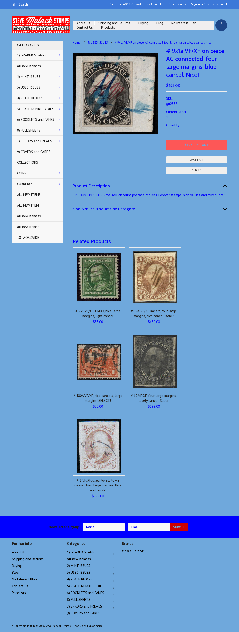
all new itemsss (29, 66)
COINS (21, 173)
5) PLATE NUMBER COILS (35, 109)
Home (77, 43)
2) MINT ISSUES (28, 76)
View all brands (133, 551)
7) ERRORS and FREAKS (34, 141)
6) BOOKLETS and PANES (35, 119)
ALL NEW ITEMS (29, 194)
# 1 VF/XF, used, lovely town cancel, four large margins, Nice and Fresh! (97, 485)
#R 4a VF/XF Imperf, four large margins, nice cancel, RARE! (154, 313)
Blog (159, 23)
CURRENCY (25, 184)
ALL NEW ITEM (28, 205)
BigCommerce (94, 626)
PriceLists (108, 27)
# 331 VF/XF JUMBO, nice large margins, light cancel (97, 313)
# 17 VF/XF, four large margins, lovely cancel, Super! (154, 398)
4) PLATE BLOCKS (30, 98)
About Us (83, 23)
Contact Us (85, 27)
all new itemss (28, 227)
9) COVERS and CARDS (33, 151)
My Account (154, 4)
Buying (143, 23)
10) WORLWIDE (28, 237)
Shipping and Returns (114, 23)
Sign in (195, 4)
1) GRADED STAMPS (31, 55)
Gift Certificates (176, 4)
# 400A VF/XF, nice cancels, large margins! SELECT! (98, 398)
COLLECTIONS (27, 162)
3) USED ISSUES (28, 87)
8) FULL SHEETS (28, 130)
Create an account (215, 4)
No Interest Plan (183, 23)
